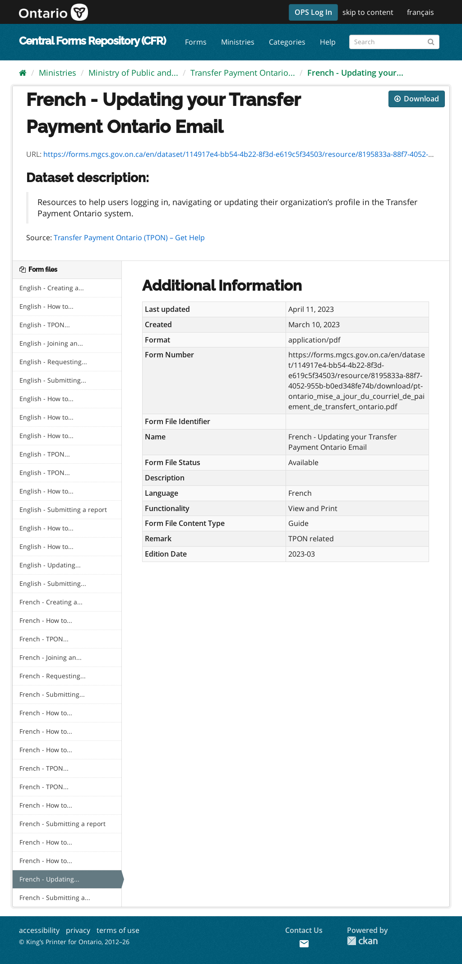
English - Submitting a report (63, 509)
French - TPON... (44, 639)
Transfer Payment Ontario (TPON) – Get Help (129, 237)
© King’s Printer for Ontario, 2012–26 (74, 941)
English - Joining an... (51, 343)
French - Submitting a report (62, 823)
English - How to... (46, 306)
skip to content (367, 12)
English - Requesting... (53, 361)
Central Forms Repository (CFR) (92, 40)
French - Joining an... (50, 657)
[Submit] (431, 40)
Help (328, 42)
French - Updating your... (355, 72)
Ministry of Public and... (133, 72)
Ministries (237, 42)
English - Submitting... (52, 380)
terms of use (118, 930)
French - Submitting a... (54, 897)
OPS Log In (313, 12)
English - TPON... (44, 324)
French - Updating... (49, 879)
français (420, 12)
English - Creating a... (51, 287)
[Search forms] (394, 42)
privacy (78, 930)
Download (416, 99)
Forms (196, 42)
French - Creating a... (51, 602)
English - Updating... (50, 565)
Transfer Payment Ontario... (242, 72)
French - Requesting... (52, 676)
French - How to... (45, 620)
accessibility (39, 930)
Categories (287, 42)
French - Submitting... (52, 694)
